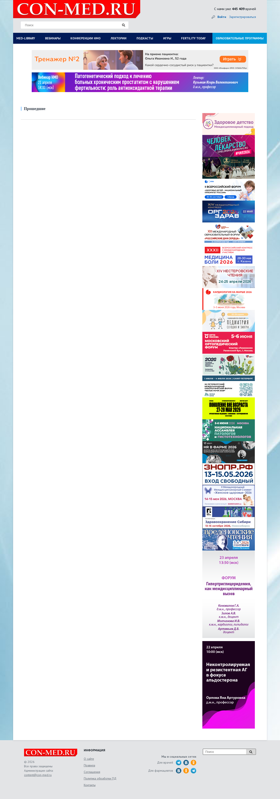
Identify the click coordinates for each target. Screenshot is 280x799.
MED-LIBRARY (25, 38)
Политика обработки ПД (100, 778)
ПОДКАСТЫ (144, 38)
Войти (221, 16)
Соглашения (92, 772)
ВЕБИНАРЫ (53, 38)
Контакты (90, 785)
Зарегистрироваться (242, 17)
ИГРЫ (167, 38)
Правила (89, 765)
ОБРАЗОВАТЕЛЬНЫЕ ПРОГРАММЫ (240, 38)
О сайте (89, 759)
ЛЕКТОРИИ (118, 38)
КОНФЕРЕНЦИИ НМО (85, 38)
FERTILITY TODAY (193, 38)
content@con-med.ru (38, 775)
